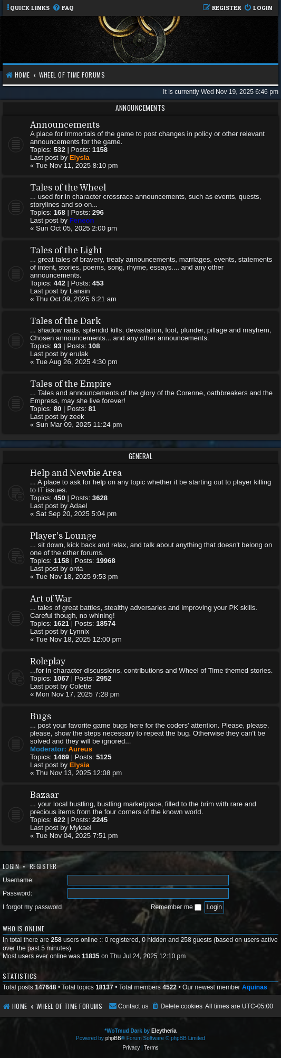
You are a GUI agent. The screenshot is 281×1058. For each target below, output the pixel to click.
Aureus (80, 749)
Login (11, 866)
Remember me (176, 907)
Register (43, 866)
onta (76, 569)
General (141, 456)
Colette (81, 686)
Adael (79, 506)
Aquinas (254, 987)
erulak (79, 354)
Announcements (140, 107)
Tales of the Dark (65, 321)
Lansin (80, 291)
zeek (77, 417)
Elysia (80, 157)
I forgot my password (32, 907)
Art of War (51, 599)
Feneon (82, 220)
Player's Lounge (63, 536)
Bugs (40, 716)
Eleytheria (164, 1031)
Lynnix (80, 631)
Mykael (81, 828)
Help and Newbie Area (76, 473)
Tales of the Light (66, 250)
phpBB (113, 1038)
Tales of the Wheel (68, 188)
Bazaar (44, 795)
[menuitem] (63, 8)
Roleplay (47, 661)
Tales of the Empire (70, 384)
